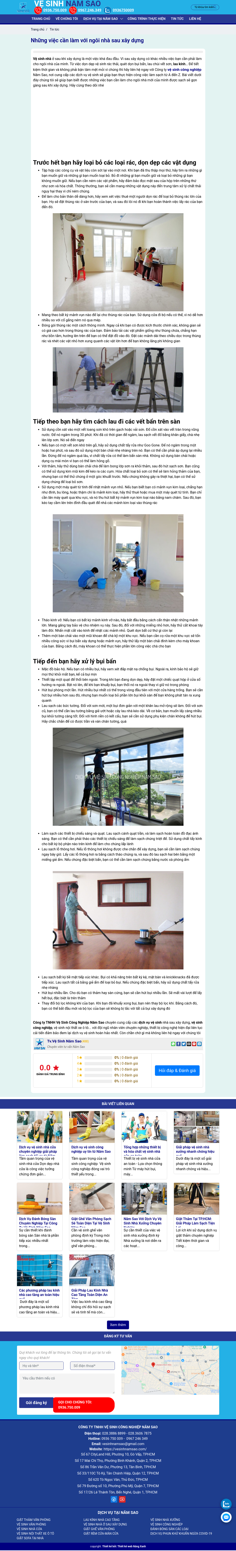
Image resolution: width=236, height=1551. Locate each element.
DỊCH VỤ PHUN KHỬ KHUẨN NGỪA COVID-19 (181, 1534)
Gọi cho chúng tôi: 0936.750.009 (76, 1405)
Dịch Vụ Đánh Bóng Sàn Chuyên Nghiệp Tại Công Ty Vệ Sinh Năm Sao (38, 1223)
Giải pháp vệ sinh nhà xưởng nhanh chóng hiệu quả (195, 1152)
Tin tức (176, 19)
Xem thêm (118, 1325)
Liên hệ (194, 19)
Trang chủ (42, 19)
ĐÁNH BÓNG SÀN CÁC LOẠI (169, 1529)
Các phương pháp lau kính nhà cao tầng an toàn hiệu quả (39, 1295)
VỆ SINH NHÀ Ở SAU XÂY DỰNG (105, 1525)
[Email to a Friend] (189, 1044)
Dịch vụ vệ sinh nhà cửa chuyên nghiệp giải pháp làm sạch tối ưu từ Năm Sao (38, 1154)
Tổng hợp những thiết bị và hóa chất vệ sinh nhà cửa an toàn (142, 1152)
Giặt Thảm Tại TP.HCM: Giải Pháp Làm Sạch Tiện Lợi (195, 1223)
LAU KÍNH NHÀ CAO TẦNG (101, 1520)
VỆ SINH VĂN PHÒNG (31, 1525)
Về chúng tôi (67, 19)
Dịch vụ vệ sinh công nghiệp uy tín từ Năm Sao (91, 1150)
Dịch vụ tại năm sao (101, 19)
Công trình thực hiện (146, 19)
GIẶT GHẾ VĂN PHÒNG (99, 1529)
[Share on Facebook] (178, 1044)
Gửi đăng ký (36, 1403)
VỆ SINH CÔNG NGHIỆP (166, 1525)
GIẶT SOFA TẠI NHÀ (30, 1539)
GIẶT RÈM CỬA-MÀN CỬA (100, 1534)
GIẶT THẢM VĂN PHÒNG (34, 1520)
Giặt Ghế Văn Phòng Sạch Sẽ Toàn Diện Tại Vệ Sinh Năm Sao (91, 1223)
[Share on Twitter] (183, 1044)
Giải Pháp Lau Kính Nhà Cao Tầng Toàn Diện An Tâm (89, 1295)
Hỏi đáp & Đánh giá (177, 1071)
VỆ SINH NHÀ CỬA (29, 1529)
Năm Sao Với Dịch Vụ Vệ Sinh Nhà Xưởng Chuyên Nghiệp (143, 1223)
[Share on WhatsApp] (173, 1044)
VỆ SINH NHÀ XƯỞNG (165, 1520)
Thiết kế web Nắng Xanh (131, 1547)
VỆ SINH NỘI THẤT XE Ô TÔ (35, 1534)
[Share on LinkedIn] (199, 1044)
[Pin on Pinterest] (194, 1044)
